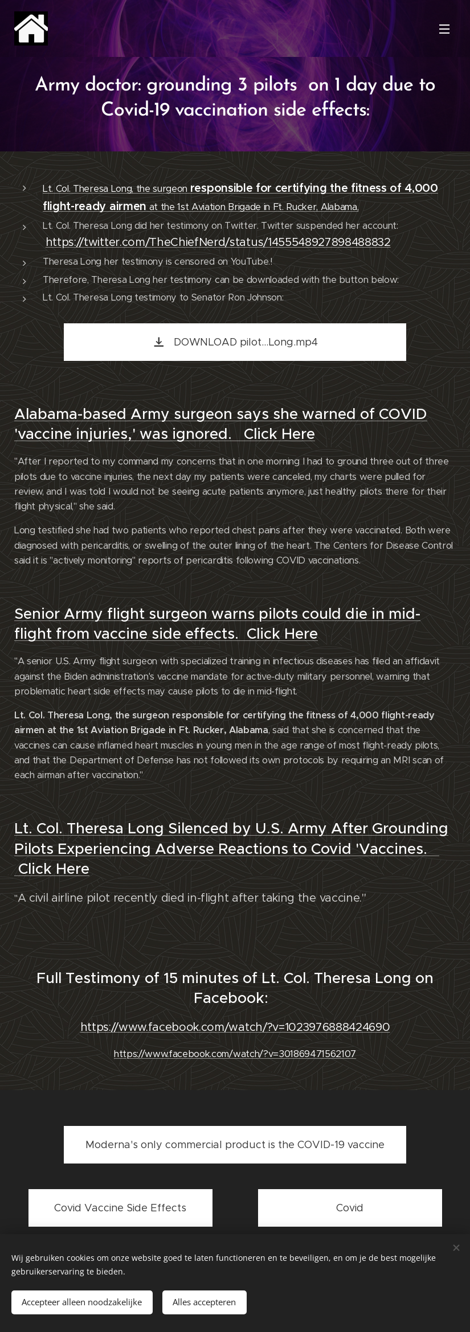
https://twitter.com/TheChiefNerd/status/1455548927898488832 (218, 243)
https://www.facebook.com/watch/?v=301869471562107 (235, 1054)
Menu (444, 29)
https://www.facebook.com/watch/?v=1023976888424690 (235, 1028)
